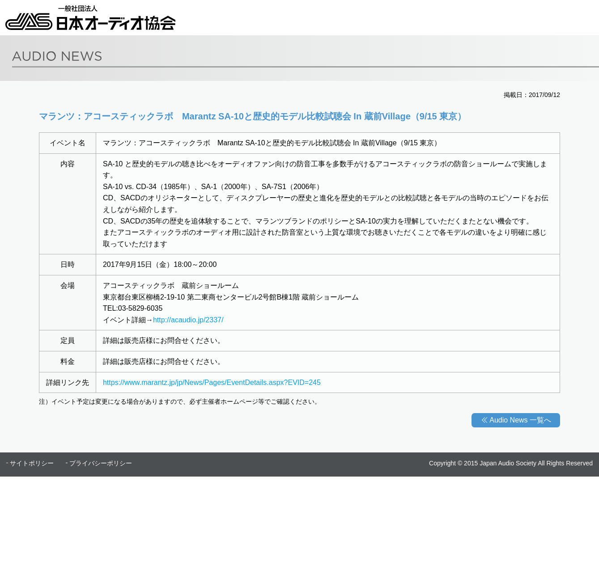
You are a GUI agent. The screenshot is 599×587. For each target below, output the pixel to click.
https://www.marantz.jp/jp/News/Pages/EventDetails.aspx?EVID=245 (212, 382)
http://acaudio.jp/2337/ (188, 320)
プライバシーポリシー (100, 463)
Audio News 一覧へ (520, 420)
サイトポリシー (32, 463)
